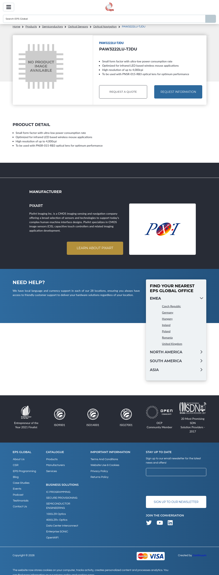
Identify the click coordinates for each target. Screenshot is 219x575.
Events (17, 486)
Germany (167, 312)
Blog (15, 475)
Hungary (167, 319)
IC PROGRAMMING (58, 490)
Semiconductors (52, 26)
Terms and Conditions (104, 459)
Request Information (178, 92)
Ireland (166, 325)
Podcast (18, 492)
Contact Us (20, 503)
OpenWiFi (52, 533)
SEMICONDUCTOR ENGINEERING (58, 503)
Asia (154, 370)
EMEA (155, 298)
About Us (18, 459)
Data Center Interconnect (62, 522)
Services (51, 470)
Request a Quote (123, 92)
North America (166, 352)
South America (166, 361)
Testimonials (20, 497)
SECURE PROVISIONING (61, 496)
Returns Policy (99, 475)
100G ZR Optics (56, 511)
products (31, 26)
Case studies (21, 481)
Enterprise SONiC (57, 527)
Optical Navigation (105, 26)
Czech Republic (171, 306)
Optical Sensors (78, 26)
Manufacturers (55, 464)
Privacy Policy (99, 470)
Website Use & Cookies (104, 464)
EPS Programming (24, 470)
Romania (167, 337)
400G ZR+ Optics (56, 516)
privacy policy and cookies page (74, 570)
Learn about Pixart (94, 248)
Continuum (199, 550)
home (16, 26)
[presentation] (176, 486)
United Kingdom (172, 344)
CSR (15, 464)
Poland (166, 331)
